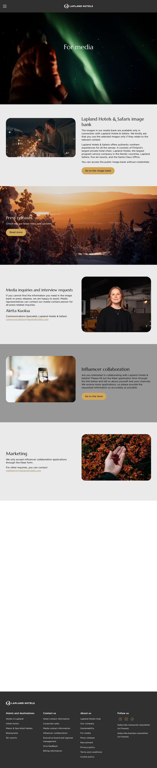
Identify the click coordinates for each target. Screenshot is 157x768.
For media (85, 733)
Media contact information (56, 728)
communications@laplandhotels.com (27, 319)
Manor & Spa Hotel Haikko (19, 728)
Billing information (52, 751)
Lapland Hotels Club (90, 719)
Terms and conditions (91, 752)
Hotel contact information (56, 719)
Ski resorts (11, 738)
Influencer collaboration (55, 733)
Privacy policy (87, 747)
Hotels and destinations (20, 713)
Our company (87, 723)
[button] (4, 6)
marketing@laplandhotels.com (23, 470)
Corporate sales (51, 723)
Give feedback (50, 746)
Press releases (87, 738)
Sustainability (87, 728)
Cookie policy (87, 757)
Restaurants (12, 733)
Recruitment (86, 742)
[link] (120, 719)
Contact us (49, 713)
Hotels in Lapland (14, 719)
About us (85, 713)
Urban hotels (12, 723)
